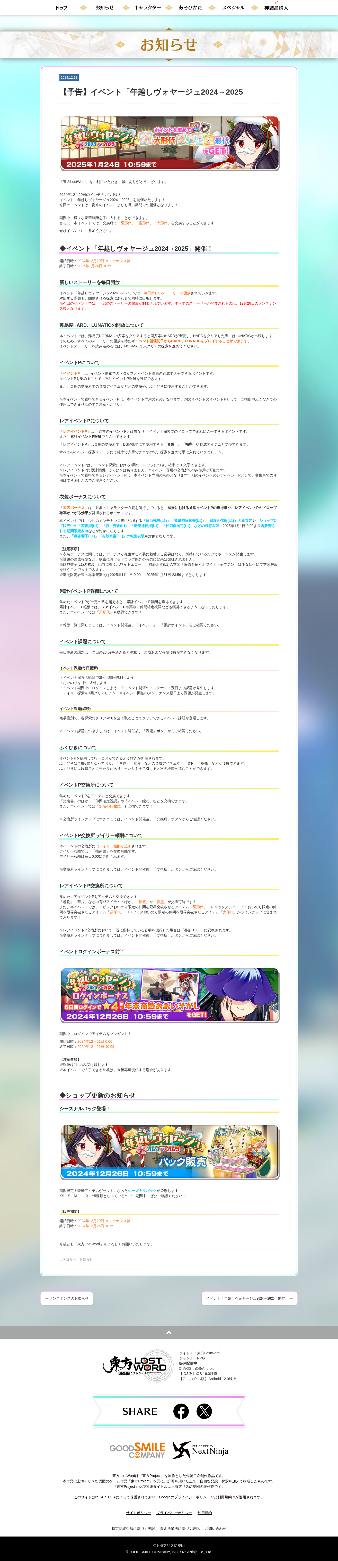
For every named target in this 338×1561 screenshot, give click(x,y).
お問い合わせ (215, 1528)
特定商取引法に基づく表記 (133, 1528)
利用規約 (226, 1497)
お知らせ (86, 1259)
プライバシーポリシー (194, 1497)
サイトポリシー (138, 1513)
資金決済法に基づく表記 (180, 1528)
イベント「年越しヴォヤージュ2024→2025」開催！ (249, 1298)
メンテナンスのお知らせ (67, 1298)
